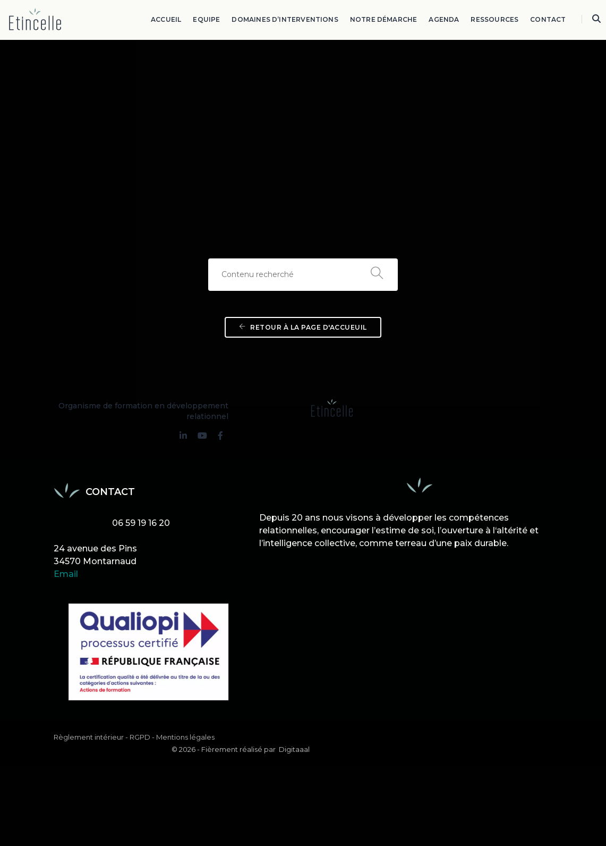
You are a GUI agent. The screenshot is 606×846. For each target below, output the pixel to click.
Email (66, 546)
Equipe (206, 19)
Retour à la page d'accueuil (303, 333)
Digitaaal (537, 707)
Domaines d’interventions (285, 19)
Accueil (166, 19)
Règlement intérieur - (91, 707)
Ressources (495, 19)
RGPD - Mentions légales (172, 707)
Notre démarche (383, 19)
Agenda (444, 19)
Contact (548, 19)
